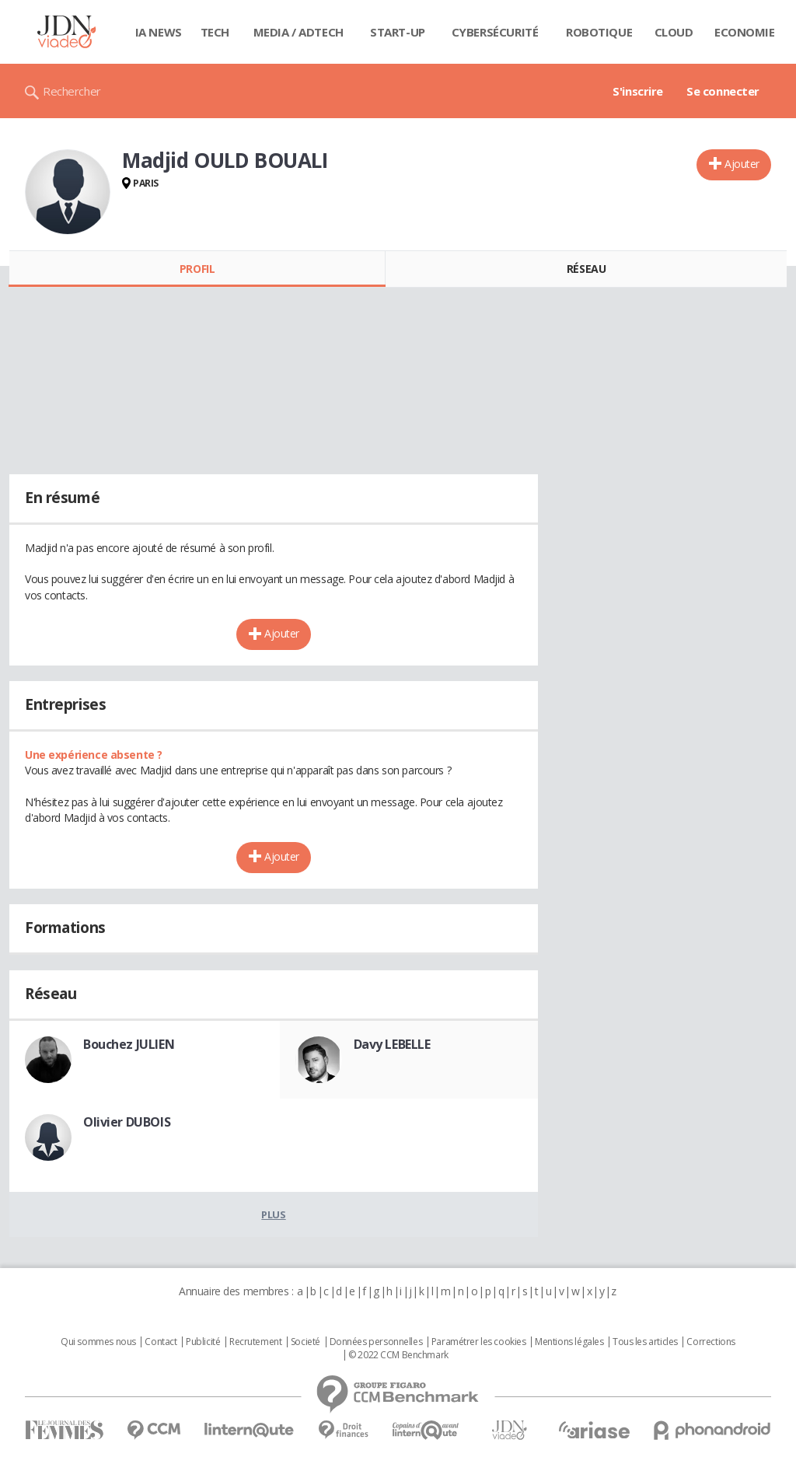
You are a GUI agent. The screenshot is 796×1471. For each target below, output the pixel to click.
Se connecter (722, 91)
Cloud (674, 32)
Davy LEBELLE (392, 1044)
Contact (160, 1341)
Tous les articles (645, 1341)
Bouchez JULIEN (128, 1044)
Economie (744, 32)
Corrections (710, 1341)
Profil (197, 268)
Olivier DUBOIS (126, 1121)
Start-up (397, 32)
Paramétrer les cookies (478, 1341)
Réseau (586, 268)
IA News (158, 32)
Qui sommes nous (98, 1341)
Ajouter (741, 163)
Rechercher (72, 91)
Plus (273, 1214)
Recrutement (255, 1341)
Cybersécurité (495, 32)
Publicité (203, 1341)
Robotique (599, 32)
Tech (215, 32)
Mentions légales (569, 1341)
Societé (305, 1341)
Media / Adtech (298, 32)
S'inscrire (638, 91)
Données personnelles (376, 1341)
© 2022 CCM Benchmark (398, 1355)
